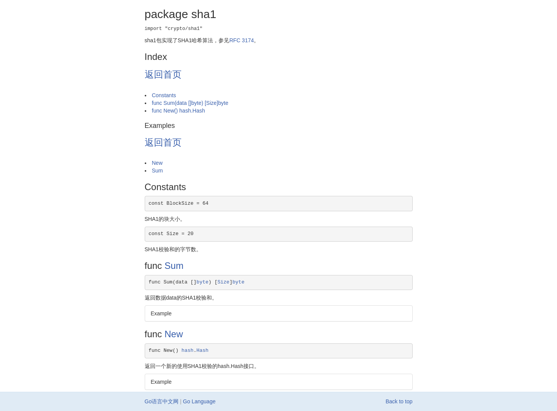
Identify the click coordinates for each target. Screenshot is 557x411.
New (157, 163)
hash (187, 350)
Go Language (199, 401)
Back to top (398, 401)
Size (223, 282)
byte (202, 282)
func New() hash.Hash (178, 111)
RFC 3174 (241, 40)
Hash (202, 350)
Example (161, 313)
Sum (157, 170)
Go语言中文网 (162, 401)
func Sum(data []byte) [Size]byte (190, 103)
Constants (164, 95)
